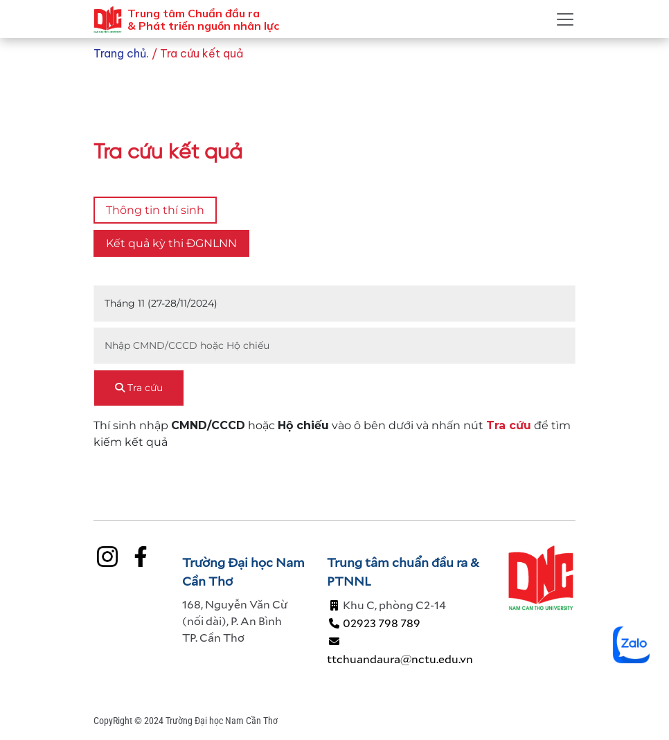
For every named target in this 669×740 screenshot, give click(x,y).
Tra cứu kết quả (201, 53)
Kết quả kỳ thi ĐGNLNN (171, 243)
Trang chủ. (122, 53)
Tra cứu (139, 387)
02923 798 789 (373, 622)
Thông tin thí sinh (155, 210)
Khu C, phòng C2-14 (386, 604)
